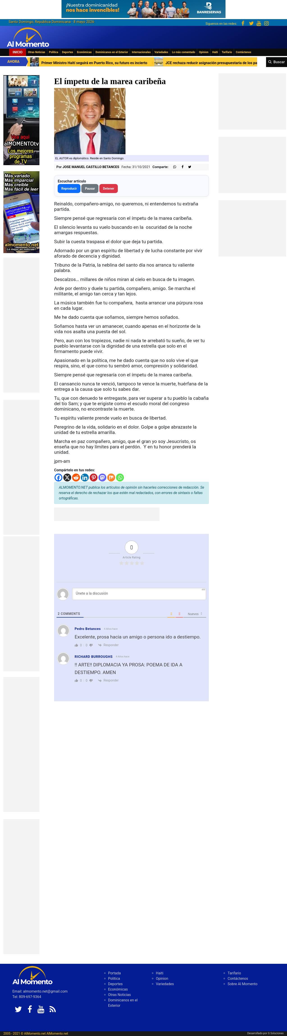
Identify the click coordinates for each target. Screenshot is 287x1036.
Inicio (18, 52)
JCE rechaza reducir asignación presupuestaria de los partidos (226, 63)
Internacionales (141, 52)
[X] (67, 477)
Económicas (84, 52)
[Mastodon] (102, 477)
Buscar (279, 62)
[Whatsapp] (120, 477)
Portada (114, 973)
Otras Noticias (36, 52)
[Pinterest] (94, 477)
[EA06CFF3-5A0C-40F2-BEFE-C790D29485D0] (21, 120)
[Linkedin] (85, 477)
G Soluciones (276, 1033)
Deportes (67, 52)
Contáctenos (243, 52)
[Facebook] (58, 477)
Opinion (203, 52)
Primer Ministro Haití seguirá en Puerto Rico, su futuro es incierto (105, 63)
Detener (108, 188)
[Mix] (111, 477)
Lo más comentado (183, 52)
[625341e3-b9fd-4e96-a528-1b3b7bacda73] (144, 7)
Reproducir (69, 188)
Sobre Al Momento (242, 984)
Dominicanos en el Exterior (112, 52)
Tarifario (227, 52)
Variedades (161, 52)
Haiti (215, 52)
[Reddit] (76, 477)
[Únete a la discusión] (139, 594)
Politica (53, 52)
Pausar (90, 188)
